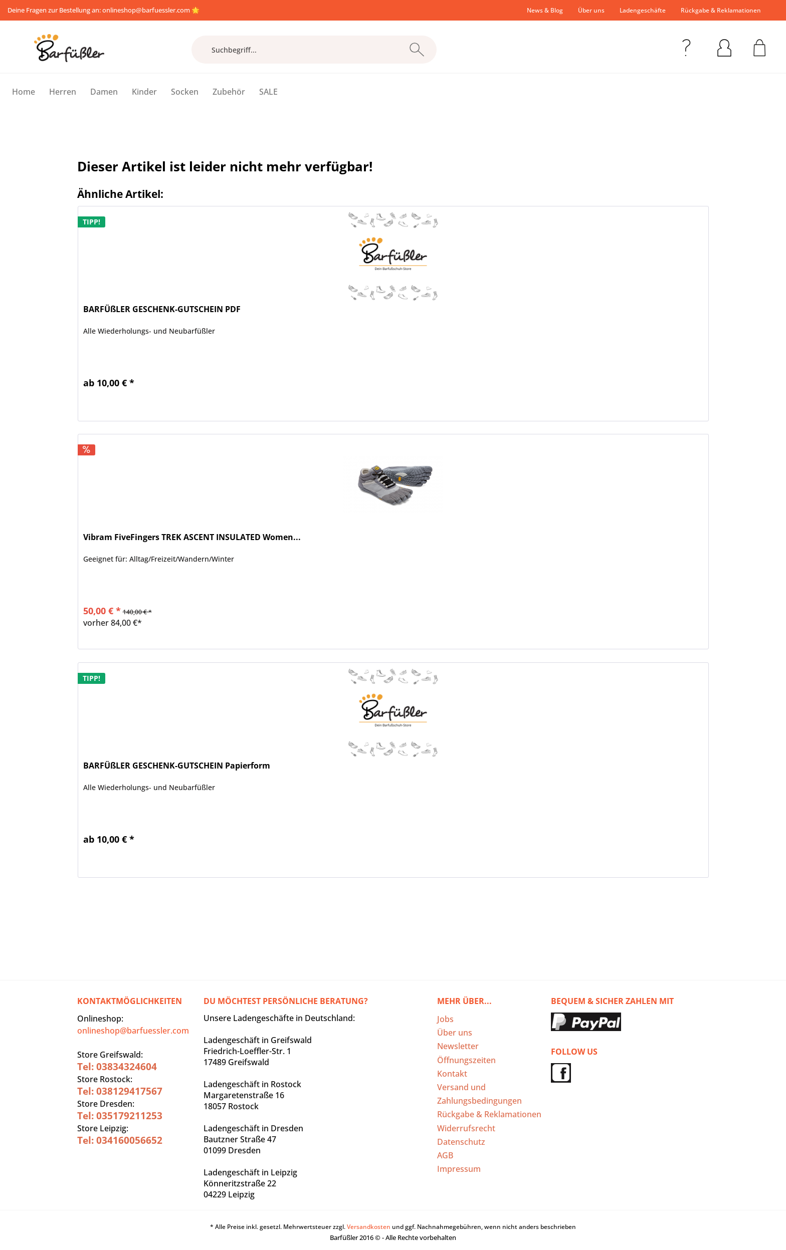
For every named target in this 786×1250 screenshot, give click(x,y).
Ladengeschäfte (643, 10)
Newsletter (458, 1046)
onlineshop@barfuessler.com (146, 10)
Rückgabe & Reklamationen (721, 10)
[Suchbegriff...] (314, 50)
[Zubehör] (229, 92)
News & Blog (545, 10)
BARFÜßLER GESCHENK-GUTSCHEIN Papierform (176, 766)
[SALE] (268, 92)
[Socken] (185, 92)
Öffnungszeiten (466, 1060)
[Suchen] (417, 50)
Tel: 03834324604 (117, 1066)
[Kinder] (144, 92)
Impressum (459, 1168)
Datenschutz (461, 1141)
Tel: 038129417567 (119, 1091)
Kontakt (452, 1073)
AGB (445, 1155)
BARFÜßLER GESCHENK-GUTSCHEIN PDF (162, 309)
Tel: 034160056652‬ (119, 1140)
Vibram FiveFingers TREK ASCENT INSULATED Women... (192, 537)
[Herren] (62, 92)
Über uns (591, 10)
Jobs (445, 1019)
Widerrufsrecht (466, 1128)
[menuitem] (544, 10)
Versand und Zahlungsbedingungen (479, 1094)
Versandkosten (368, 1226)
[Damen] (104, 92)
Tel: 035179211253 (119, 1115)
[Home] (23, 92)
